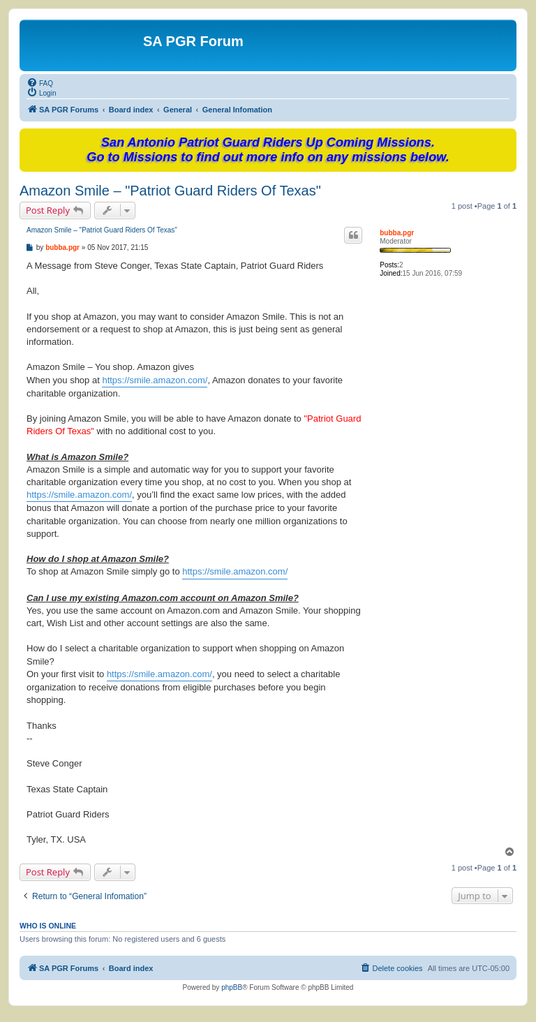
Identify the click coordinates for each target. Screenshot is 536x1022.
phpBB (231, 987)
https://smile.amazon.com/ (154, 380)
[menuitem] (40, 82)
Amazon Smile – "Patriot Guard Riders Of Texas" (170, 190)
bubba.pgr (397, 233)
